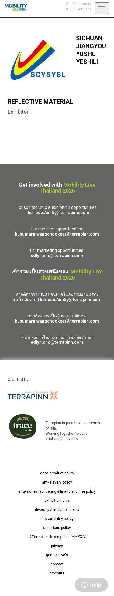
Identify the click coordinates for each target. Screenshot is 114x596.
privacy (57, 546)
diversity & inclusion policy (57, 509)
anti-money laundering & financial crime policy (57, 491)
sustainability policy (57, 519)
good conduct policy (57, 473)
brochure (57, 573)
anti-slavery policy (57, 482)
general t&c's (57, 555)
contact (57, 564)
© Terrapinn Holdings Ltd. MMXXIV (57, 537)
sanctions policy (57, 528)
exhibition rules (57, 500)
